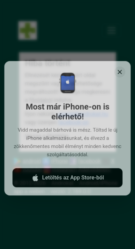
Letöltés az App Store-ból (67, 180)
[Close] (119, 75)
